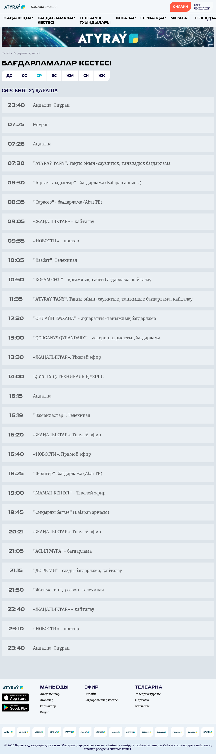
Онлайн (90, 694)
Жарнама (142, 700)
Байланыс (142, 706)
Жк (102, 76)
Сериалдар (153, 18)
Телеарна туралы (148, 694)
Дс (9, 76)
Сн (86, 76)
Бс (54, 76)
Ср (39, 76)
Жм (70, 76)
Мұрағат (179, 18)
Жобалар (125, 18)
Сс (24, 76)
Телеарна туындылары (95, 20)
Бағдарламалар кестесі (56, 20)
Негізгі (6, 53)
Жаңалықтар (18, 18)
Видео (44, 712)
